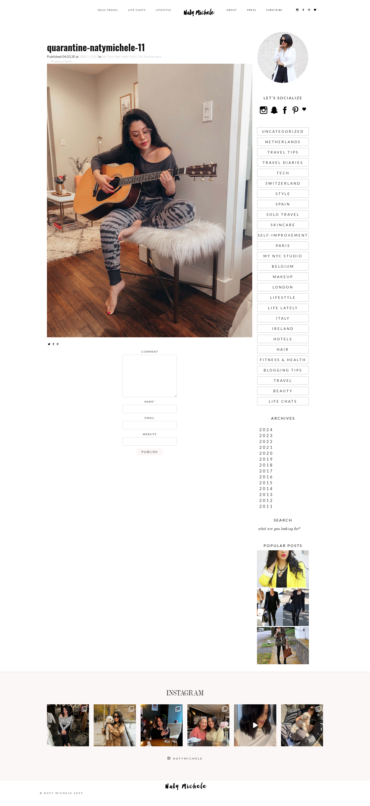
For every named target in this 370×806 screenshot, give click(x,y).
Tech (283, 173)
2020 (266, 453)
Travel (283, 380)
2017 (266, 470)
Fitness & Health (283, 360)
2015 (266, 482)
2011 (266, 506)
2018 (266, 465)
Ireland (283, 328)
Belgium (283, 266)
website (150, 434)
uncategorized (283, 131)
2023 (266, 435)
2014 (266, 488)
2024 (266, 429)
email (150, 417)
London (283, 287)
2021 (266, 447)
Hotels (282, 339)
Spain (283, 204)
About (232, 9)
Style (283, 194)
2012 (266, 500)
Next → (70, 61)
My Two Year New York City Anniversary (131, 56)
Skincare (283, 225)
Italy (283, 318)
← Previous (55, 61)
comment (149, 351)
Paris (283, 245)
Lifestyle (163, 9)
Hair (283, 349)
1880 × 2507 (88, 56)
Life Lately (283, 308)
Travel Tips (283, 152)
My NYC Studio (283, 256)
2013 (266, 494)
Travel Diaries (283, 162)
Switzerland (283, 183)
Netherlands (283, 142)
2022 (266, 441)
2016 (266, 476)
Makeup (283, 277)
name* (149, 401)
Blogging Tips (283, 370)
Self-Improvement (283, 235)
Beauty (283, 391)
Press (251, 9)
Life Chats (137, 9)
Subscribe (274, 9)
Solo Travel (108, 9)
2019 (266, 459)
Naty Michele (199, 13)
